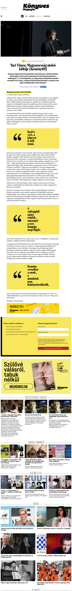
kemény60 (33, 61)
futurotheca (47, 16)
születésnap (42, 61)
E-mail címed (41, 327)
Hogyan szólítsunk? (43, 332)
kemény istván (28, 61)
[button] (1, 16)
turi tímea (37, 61)
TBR (26, 16)
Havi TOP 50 (39, 16)
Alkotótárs (32, 16)
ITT (18, 78)
